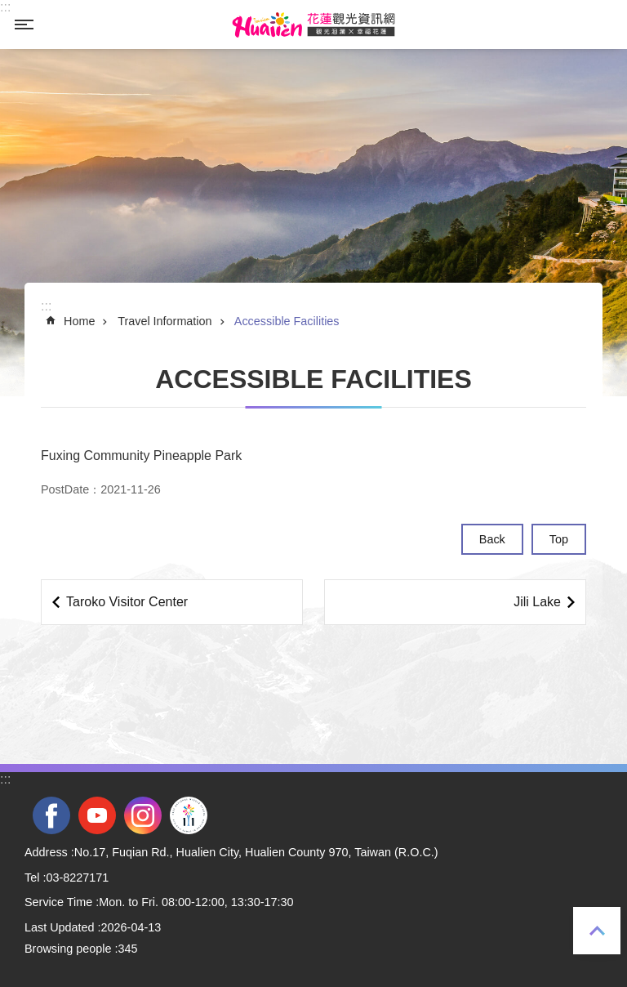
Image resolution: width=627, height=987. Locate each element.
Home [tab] (79, 321)
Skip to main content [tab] (8, 8)
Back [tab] (492, 539)
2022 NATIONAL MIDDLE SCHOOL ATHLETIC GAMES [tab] (188, 815)
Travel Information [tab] (164, 321)
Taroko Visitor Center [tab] (127, 602)
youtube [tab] (97, 815)
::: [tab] (5, 7)
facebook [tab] (51, 815)
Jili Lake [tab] (537, 602)
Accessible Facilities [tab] (287, 321)
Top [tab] (596, 930)
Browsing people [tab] (67, 948)
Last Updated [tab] (59, 927)
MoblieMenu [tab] (23, 24)
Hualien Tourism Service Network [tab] (313, 24)
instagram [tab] (143, 815)
